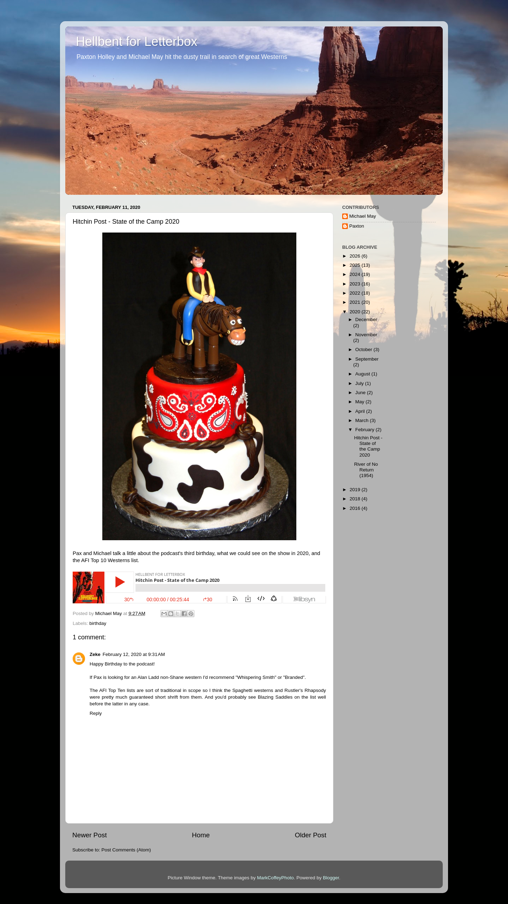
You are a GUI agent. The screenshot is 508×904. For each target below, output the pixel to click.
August (363, 373)
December (366, 319)
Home (201, 835)
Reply (96, 713)
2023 (356, 284)
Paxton (356, 226)
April (360, 411)
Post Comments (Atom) (126, 849)
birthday (97, 623)
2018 (356, 498)
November (366, 334)
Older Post (310, 835)
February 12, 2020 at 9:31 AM (134, 654)
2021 (356, 302)
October (364, 349)
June (361, 392)
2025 (356, 265)
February (365, 429)
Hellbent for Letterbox (136, 41)
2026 (356, 256)
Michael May (362, 216)
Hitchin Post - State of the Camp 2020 (368, 446)
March (362, 420)
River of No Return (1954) (366, 470)
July (360, 383)
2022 (356, 293)
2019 (356, 489)
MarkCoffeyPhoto (275, 877)
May (360, 401)
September (367, 359)
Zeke (95, 654)
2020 (356, 311)
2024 (356, 274)
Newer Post (89, 835)
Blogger (331, 877)
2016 (356, 508)
